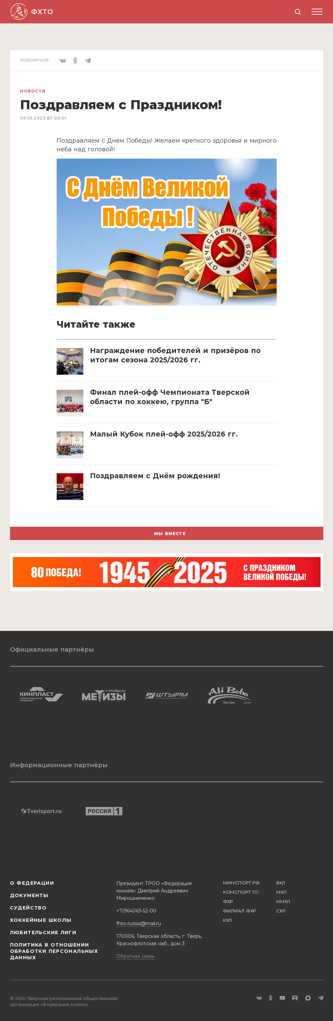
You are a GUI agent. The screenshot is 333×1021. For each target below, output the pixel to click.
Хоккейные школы (41, 920)
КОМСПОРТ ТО (240, 892)
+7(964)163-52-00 (136, 911)
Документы (29, 895)
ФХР (228, 901)
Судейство (28, 908)
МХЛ (281, 892)
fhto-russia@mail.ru (138, 923)
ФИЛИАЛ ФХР (239, 910)
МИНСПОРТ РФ (241, 882)
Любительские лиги (43, 932)
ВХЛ (280, 882)
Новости (33, 91)
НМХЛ (283, 901)
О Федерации (32, 883)
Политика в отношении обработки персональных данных (54, 951)
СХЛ (281, 910)
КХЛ (227, 920)
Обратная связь (135, 956)
